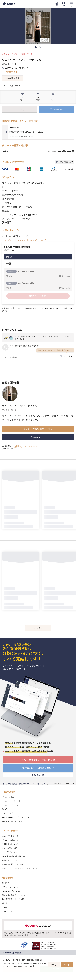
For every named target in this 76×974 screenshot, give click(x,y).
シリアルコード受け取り (12, 821)
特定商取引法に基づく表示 (13, 899)
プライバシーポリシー (11, 887)
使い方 (5, 809)
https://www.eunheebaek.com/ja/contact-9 (24, 240)
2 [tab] (40, 47)
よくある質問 (7, 813)
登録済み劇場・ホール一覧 (13, 864)
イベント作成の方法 (10, 840)
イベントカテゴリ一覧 (11, 801)
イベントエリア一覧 (10, 805)
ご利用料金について (10, 844)
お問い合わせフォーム (25, 446)
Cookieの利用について (11, 891)
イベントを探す (8, 797)
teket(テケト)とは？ (10, 836)
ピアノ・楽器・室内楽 (23, 54)
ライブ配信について (10, 852)
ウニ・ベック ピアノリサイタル (19, 406)
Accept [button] (67, 965)
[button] (3, 969)
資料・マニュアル (9, 860)
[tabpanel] (38, 26)
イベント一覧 (37, 783)
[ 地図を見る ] (11, 71)
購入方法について (66, 162)
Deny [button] (53, 965)
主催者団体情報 (12, 78)
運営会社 (5, 903)
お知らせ (5, 907)
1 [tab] (36, 47)
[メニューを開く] (71, 4)
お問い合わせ (7, 911)
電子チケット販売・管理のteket (16, 783)
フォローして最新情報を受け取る (38, 429)
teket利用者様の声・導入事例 (14, 856)
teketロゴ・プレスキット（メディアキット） (20, 868)
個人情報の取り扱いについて (14, 895)
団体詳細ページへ (38, 437)
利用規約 (5, 883)
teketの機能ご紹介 (9, 848)
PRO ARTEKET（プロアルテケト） (16, 817)
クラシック (6, 54)
